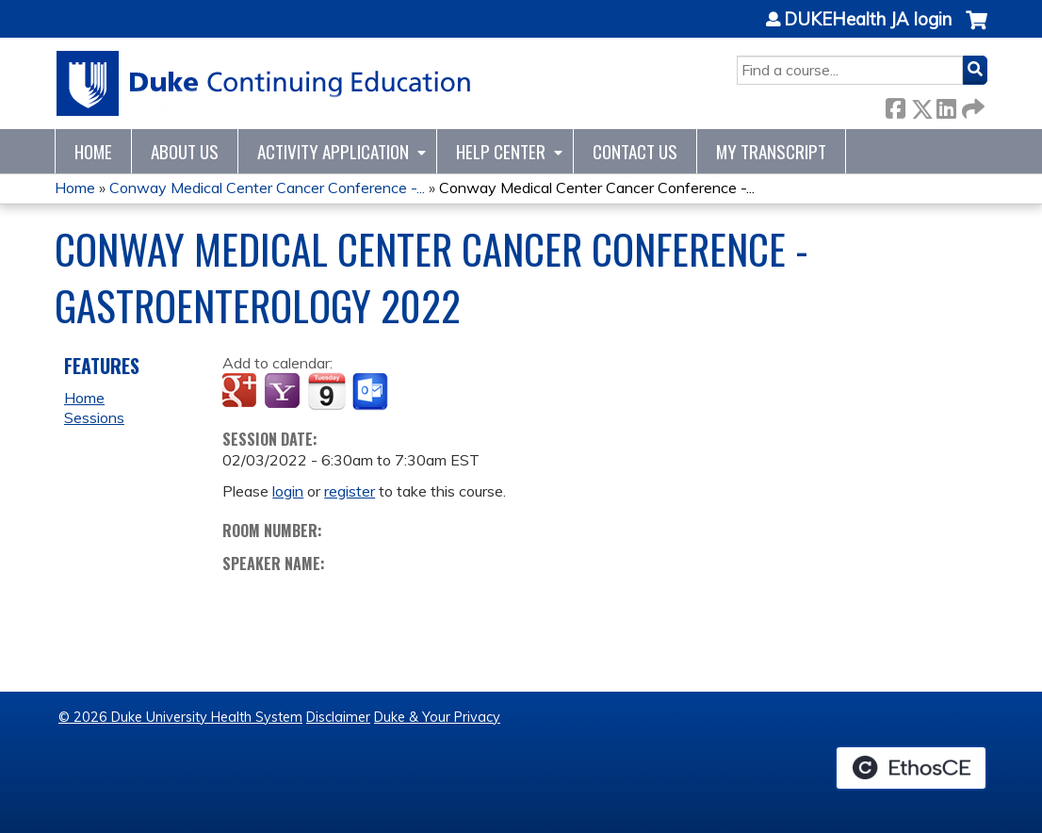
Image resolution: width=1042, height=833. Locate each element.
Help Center (500, 151)
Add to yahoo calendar (284, 392)
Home (93, 151)
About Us (185, 151)
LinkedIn (945, 105)
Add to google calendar (241, 392)
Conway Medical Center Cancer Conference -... (267, 187)
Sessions (94, 417)
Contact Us (635, 151)
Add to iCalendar (326, 391)
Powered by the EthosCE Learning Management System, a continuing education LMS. (911, 768)
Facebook (895, 105)
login (287, 491)
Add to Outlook (371, 392)
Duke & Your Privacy (437, 717)
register (349, 491)
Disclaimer (338, 717)
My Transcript (771, 151)
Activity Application (333, 151)
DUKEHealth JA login (868, 19)
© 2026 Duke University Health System (180, 717)
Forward (971, 105)
